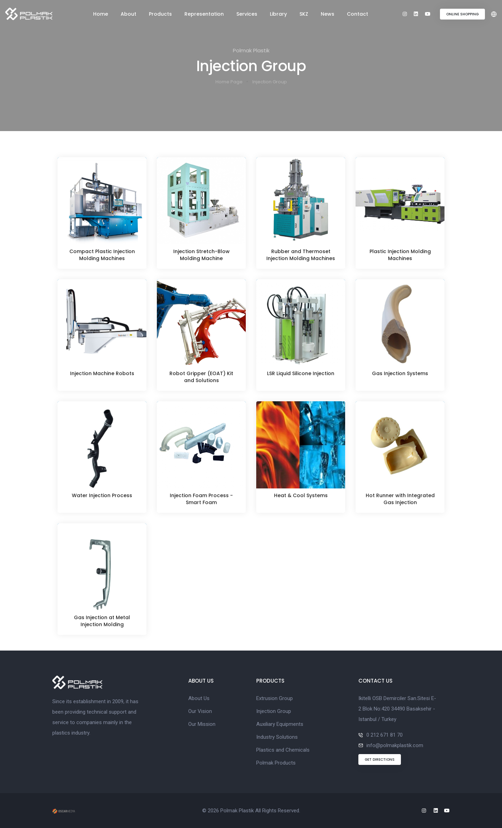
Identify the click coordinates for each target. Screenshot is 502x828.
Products (160, 13)
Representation (204, 13)
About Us (199, 698)
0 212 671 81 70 (384, 735)
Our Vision (200, 711)
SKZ (303, 13)
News (327, 13)
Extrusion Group (274, 698)
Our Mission (201, 724)
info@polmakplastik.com (394, 745)
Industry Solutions (277, 737)
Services (246, 13)
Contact (357, 13)
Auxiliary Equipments (279, 724)
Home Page (229, 81)
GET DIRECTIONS (380, 759)
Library (278, 13)
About (128, 13)
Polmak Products (276, 763)
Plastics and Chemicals (283, 750)
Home (100, 13)
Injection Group (269, 81)
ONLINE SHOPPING (462, 14)
